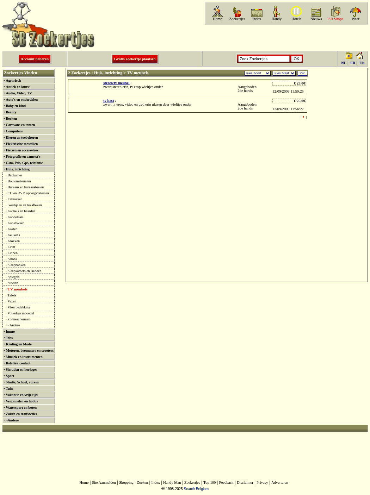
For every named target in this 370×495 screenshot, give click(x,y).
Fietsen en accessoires (22, 150)
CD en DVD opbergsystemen (28, 193)
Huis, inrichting (17, 169)
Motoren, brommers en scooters (30, 350)
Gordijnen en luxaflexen (25, 205)
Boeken (11, 118)
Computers (14, 131)
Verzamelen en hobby (22, 401)
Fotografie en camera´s (23, 156)
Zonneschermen (19, 319)
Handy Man (172, 482)
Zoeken (142, 482)
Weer (355, 19)
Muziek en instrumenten (24, 357)
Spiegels (14, 277)
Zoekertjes (237, 19)
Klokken (14, 241)
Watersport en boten (21, 407)
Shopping (126, 482)
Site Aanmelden (104, 482)
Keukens (14, 235)
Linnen (13, 253)
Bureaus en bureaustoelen (26, 187)
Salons (12, 259)
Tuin (9, 388)
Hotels (296, 19)
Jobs (9, 338)
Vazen (12, 301)
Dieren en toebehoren (22, 137)
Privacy (262, 482)
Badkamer (15, 175)
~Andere (14, 325)
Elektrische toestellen (22, 144)
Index (257, 19)
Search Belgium (196, 489)
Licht (11, 247)
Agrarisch (13, 80)
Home (217, 19)
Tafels (12, 295)
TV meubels (17, 289)
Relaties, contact (18, 363)
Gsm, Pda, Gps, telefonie (24, 163)
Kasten (13, 229)
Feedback (226, 482)
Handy (277, 19)
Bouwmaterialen (19, 181)
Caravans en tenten (20, 125)
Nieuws (316, 19)
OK (302, 73)
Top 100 (209, 482)
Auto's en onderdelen (22, 99)
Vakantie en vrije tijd (21, 395)
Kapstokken (16, 223)
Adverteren (279, 482)
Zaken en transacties (21, 414)
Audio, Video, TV (19, 93)
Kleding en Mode (18, 344)
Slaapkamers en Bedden (25, 271)
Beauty (11, 112)
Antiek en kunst (18, 87)
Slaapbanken (17, 265)
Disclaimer (245, 482)
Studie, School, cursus (22, 382)
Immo (10, 331)
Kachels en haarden (21, 211)
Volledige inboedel (21, 313)
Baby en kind (16, 106)
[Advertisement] (285, 37)
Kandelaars (16, 217)
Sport (10, 376)
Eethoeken (15, 199)
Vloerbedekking (19, 307)
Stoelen (13, 283)
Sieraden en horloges (21, 369)
